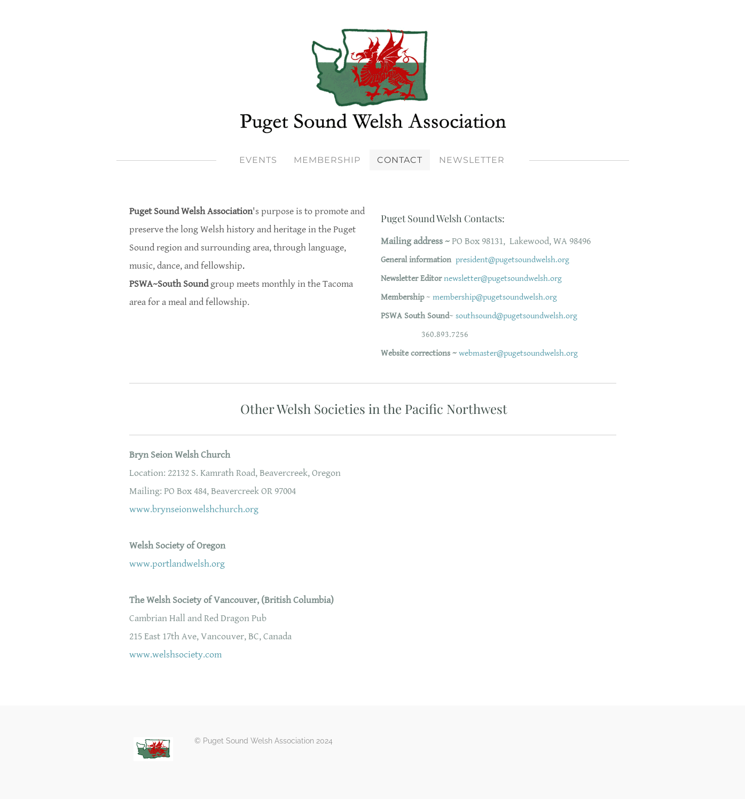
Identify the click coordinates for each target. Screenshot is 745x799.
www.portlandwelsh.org (177, 563)
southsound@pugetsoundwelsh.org (516, 316)
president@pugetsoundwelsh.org (512, 260)
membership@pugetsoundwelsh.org (495, 297)
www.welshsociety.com (175, 654)
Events (258, 160)
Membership (327, 160)
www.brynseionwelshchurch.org (193, 509)
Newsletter (472, 160)
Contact (399, 160)
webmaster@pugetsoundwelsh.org (518, 353)
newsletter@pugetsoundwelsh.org (503, 278)
